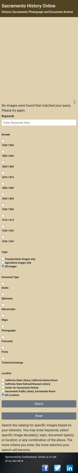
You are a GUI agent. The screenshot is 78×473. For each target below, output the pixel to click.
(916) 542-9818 (14, 461)
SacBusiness (29, 456)
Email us (43, 456)
